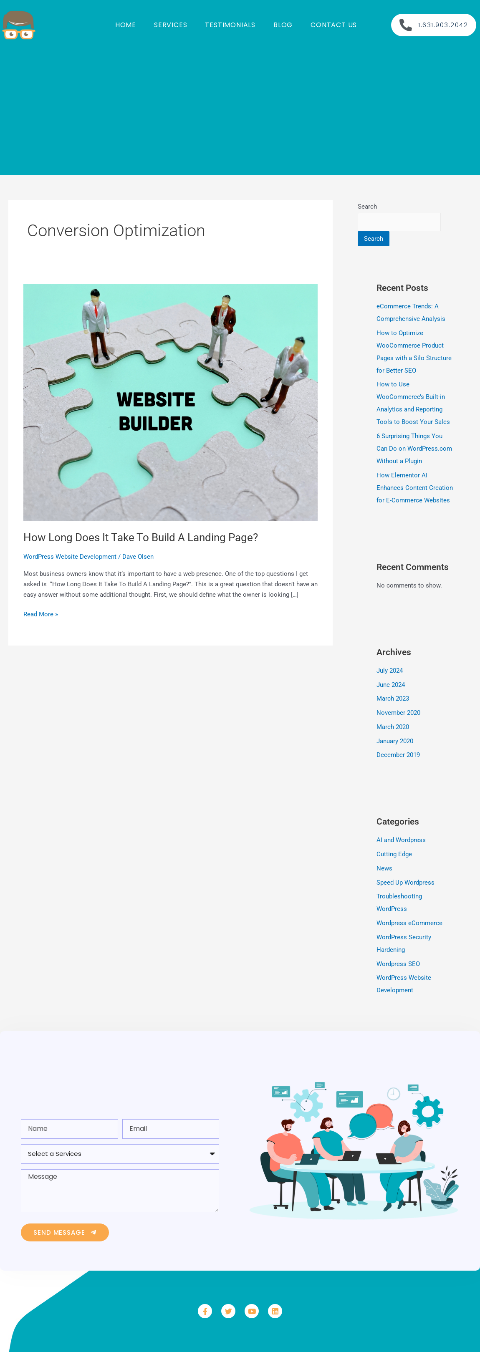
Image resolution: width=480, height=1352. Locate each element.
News (384, 868)
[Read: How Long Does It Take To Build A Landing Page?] (170, 402)
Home (125, 25)
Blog (283, 25)
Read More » (40, 613)
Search (367, 206)
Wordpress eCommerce (409, 923)
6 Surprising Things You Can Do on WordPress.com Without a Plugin (414, 448)
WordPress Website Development (69, 556)
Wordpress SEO (398, 964)
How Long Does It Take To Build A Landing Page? (140, 537)
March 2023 (392, 698)
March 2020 (392, 727)
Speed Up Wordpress (405, 882)
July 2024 (389, 670)
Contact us (334, 25)
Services (170, 25)
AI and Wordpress (401, 840)
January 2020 (394, 741)
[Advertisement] (240, 108)
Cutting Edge (394, 854)
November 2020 (398, 712)
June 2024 (390, 685)
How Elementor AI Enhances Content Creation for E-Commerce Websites (414, 488)
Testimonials (230, 25)
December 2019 (398, 755)
